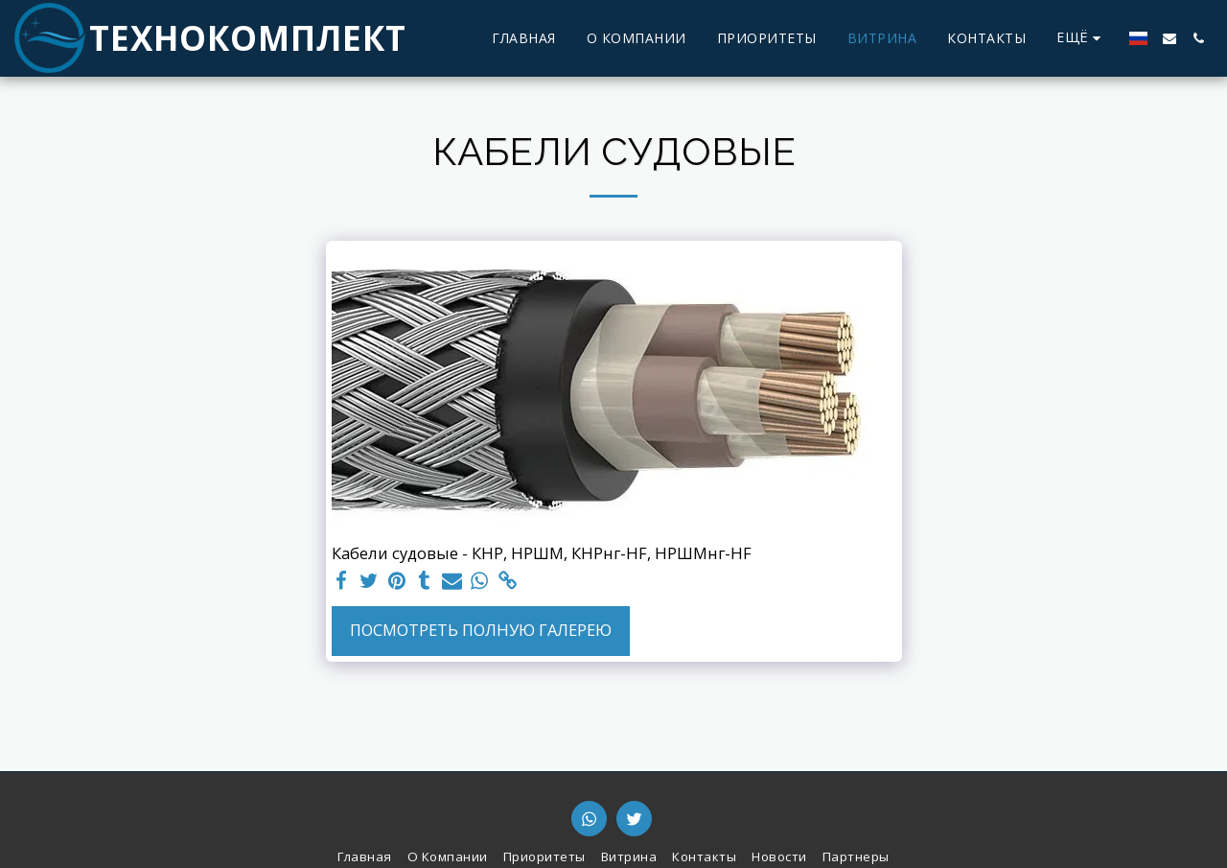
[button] (1169, 38)
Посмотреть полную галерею (481, 630)
